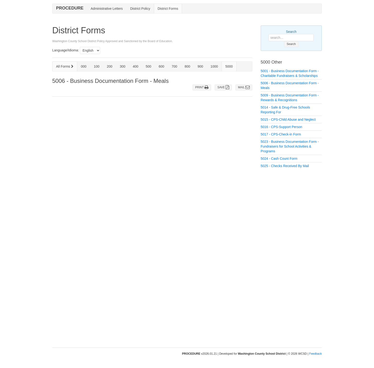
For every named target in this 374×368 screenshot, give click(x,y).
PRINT (201, 87)
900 (200, 66)
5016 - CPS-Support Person (281, 127)
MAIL (244, 87)
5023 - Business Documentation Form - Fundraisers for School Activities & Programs (290, 146)
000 (83, 66)
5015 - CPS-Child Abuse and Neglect (288, 119)
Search (291, 32)
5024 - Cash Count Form (279, 158)
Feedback (315, 353)
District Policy (140, 8)
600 (161, 66)
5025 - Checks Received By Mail (285, 166)
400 (135, 66)
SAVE (223, 87)
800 (187, 66)
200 (109, 66)
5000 (229, 66)
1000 (214, 66)
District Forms (168, 8)
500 (148, 66)
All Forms (64, 66)
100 (96, 66)
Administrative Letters (107, 8)
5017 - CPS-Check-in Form (281, 134)
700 (174, 66)
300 (122, 66)
